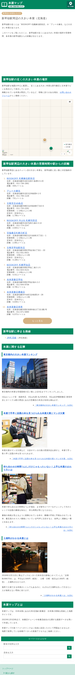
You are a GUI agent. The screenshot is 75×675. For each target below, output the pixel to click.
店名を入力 (8, 653)
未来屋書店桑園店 (16, 292)
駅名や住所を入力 (11, 644)
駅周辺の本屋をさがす (12, 13)
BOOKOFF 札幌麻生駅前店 (21, 178)
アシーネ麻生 (13, 191)
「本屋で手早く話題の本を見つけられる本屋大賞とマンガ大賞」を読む (42, 459)
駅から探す (10, 673)
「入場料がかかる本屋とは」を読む (57, 595)
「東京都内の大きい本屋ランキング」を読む (53, 405)
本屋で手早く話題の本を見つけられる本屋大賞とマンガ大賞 (34, 413)
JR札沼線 (11, 338)
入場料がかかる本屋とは (15, 538)
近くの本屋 (70, 6)
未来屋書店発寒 (15, 307)
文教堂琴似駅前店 (16, 247)
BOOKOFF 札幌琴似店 (18, 265)
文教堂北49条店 (15, 203)
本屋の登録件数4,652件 (16, 6)
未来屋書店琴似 (15, 279)
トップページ (7, 669)
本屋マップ (15, 3)
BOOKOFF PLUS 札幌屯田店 (22, 220)
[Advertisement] (37, 56)
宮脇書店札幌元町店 (17, 233)
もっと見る (37, 321)
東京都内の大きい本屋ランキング (20, 354)
